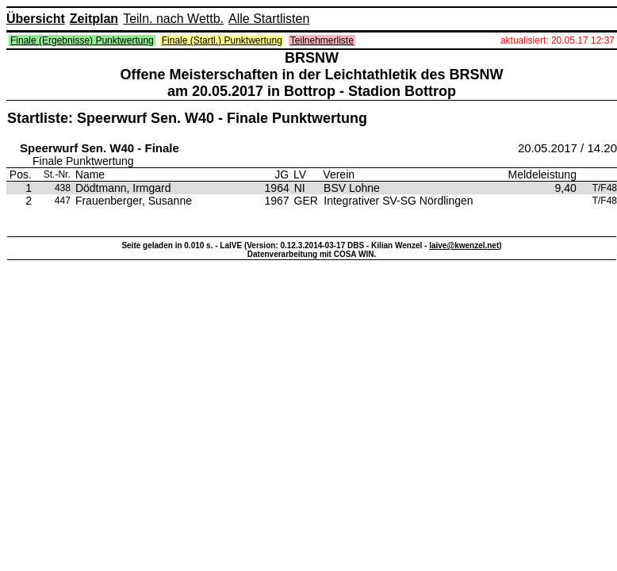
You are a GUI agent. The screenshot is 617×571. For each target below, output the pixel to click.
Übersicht (35, 18)
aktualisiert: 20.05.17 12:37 (557, 40)
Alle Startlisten (268, 18)
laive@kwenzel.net (464, 245)
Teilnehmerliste (322, 40)
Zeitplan (94, 18)
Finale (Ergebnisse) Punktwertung (82, 40)
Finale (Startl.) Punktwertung (222, 40)
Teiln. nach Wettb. (173, 18)
